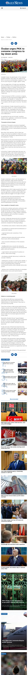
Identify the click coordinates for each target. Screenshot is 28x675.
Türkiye (8, 37)
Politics (14, 37)
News (2, 37)
